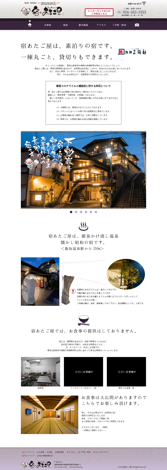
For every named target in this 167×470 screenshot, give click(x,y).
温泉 (65, 23)
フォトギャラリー (137, 23)
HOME (30, 23)
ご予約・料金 (119, 23)
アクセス (101, 23)
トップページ (29, 452)
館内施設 (83, 23)
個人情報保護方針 (46, 456)
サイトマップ (29, 456)
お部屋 (48, 23)
